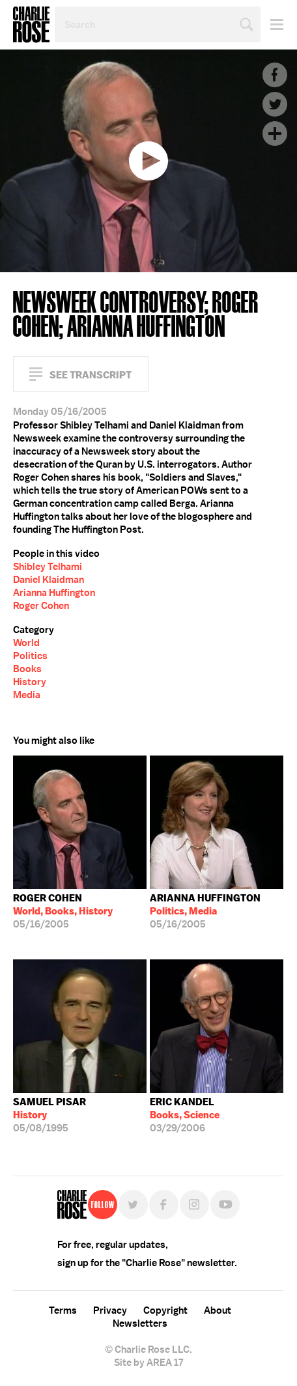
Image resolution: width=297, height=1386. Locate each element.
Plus (274, 133)
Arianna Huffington (54, 592)
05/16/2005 (63, 911)
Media (26, 694)
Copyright (165, 1310)
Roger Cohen (41, 605)
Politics (30, 655)
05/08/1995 (49, 1115)
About (217, 1310)
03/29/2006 (184, 1115)
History (29, 681)
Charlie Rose (31, 25)
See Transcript (91, 375)
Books (27, 668)
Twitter (274, 104)
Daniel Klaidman (48, 579)
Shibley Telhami (47, 566)
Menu (272, 24)
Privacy (110, 1310)
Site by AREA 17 (148, 1362)
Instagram (194, 1204)
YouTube (225, 1204)
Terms (63, 1310)
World (26, 642)
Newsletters (140, 1323)
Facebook (274, 75)
